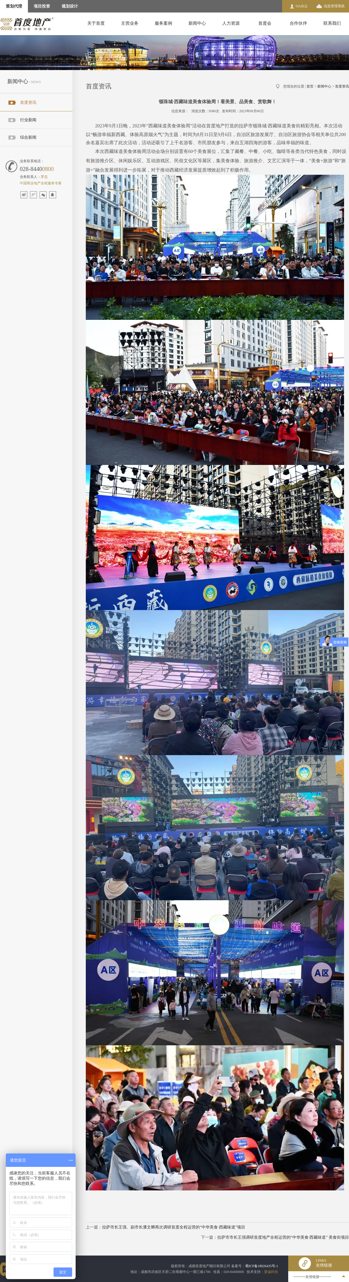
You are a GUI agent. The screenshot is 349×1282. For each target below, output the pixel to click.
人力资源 (231, 23)
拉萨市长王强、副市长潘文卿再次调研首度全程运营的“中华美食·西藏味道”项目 (173, 1227)
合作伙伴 (298, 23)
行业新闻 (28, 120)
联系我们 (332, 23)
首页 (310, 86)
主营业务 (129, 23)
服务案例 (163, 23)
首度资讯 (28, 102)
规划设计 (70, 6)
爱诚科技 (271, 1272)
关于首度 (96, 23)
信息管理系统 (334, 6)
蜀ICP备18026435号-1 (261, 1266)
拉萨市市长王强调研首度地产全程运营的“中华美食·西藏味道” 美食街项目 (283, 1237)
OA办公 (302, 6)
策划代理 (14, 6)
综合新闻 (28, 137)
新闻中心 (197, 23)
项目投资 (42, 6)
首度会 (264, 23)
